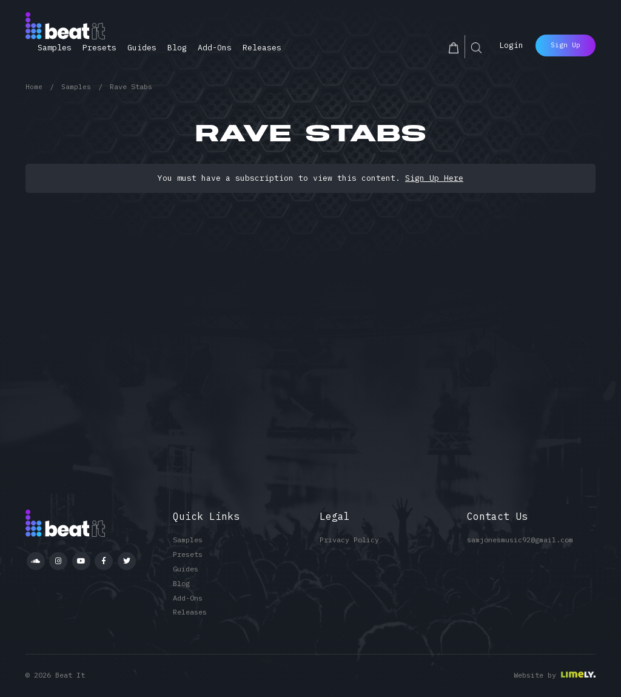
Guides (141, 47)
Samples (55, 47)
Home (33, 86)
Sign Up (565, 43)
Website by (535, 674)
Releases (262, 47)
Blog (177, 47)
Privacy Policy (349, 539)
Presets (99, 47)
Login (511, 43)
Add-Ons (215, 47)
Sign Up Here (434, 178)
